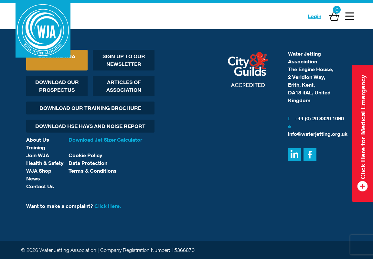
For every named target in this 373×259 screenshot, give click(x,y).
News (33, 178)
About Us (37, 139)
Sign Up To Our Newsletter (123, 60)
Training (35, 147)
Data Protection (88, 163)
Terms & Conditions (93, 170)
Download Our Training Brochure (90, 108)
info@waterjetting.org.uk (317, 129)
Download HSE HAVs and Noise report (90, 126)
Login (314, 16)
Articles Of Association (123, 86)
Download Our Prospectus (57, 86)
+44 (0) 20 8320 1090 (316, 118)
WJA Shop (38, 170)
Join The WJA (57, 56)
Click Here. (107, 206)
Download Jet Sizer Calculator (105, 139)
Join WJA (37, 155)
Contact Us (40, 186)
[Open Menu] (349, 16)
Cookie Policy (85, 155)
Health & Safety (44, 163)
